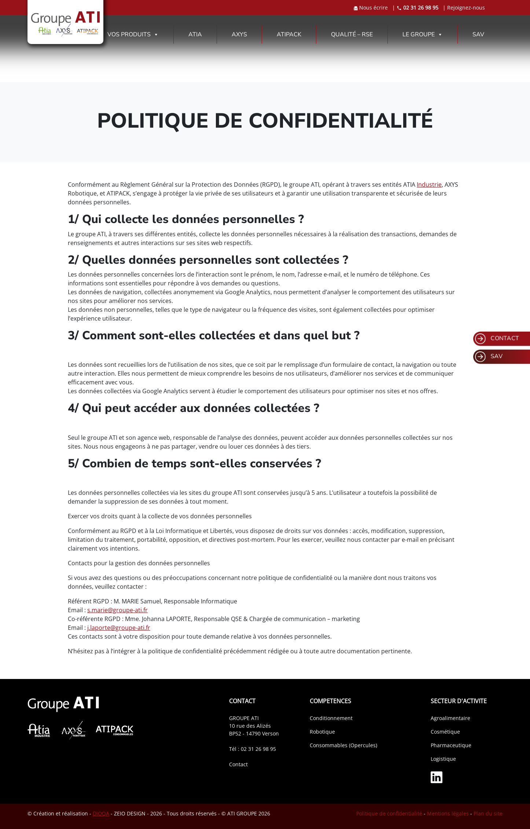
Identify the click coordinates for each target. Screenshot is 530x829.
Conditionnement (331, 718)
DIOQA (101, 813)
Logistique (443, 758)
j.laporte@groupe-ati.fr (118, 628)
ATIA (195, 34)
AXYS (239, 34)
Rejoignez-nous (466, 7)
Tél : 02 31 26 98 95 (252, 748)
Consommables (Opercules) (343, 745)
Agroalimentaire (450, 718)
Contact (238, 764)
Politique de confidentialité (389, 813)
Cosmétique (445, 731)
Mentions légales (448, 813)
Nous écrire (371, 7)
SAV (478, 34)
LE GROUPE (422, 34)
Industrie (429, 184)
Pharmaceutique (451, 745)
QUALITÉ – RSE (352, 34)
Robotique (322, 731)
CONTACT (497, 338)
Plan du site (488, 813)
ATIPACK (289, 34)
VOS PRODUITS (133, 34)
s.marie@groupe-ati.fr (117, 610)
